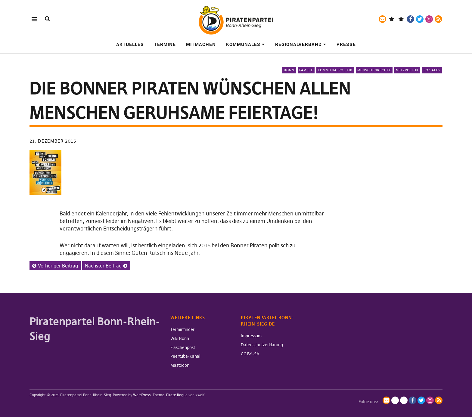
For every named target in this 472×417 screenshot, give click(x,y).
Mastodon (179, 365)
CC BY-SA (250, 354)
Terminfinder (182, 329)
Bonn (289, 70)
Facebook (410, 19)
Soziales (432, 70)
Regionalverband (298, 44)
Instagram (429, 19)
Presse (346, 44)
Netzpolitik (407, 70)
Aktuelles (130, 44)
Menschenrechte (374, 70)
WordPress (142, 395)
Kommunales (243, 44)
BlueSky (401, 19)
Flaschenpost (182, 347)
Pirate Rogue (177, 395)
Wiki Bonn (179, 338)
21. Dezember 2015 (53, 141)
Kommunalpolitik (335, 70)
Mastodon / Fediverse (392, 19)
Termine (165, 44)
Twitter (420, 19)
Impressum (251, 335)
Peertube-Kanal (185, 356)
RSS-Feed (438, 19)
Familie (306, 70)
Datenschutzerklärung (262, 345)
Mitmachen (201, 44)
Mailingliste (382, 19)
